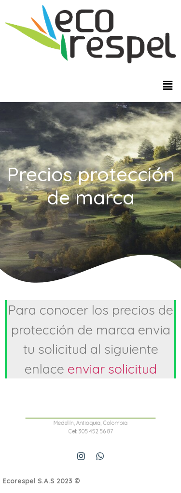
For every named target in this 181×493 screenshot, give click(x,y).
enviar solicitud (112, 369)
